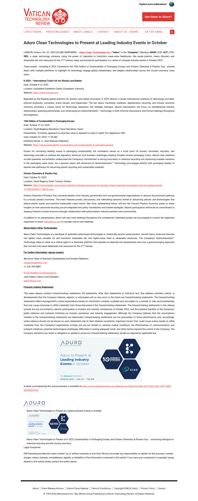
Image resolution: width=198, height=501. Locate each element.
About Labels (83, 31)
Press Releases (57, 31)
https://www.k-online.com (46, 92)
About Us (120, 31)
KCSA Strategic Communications (40, 273)
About (36, 488)
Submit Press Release (77, 488)
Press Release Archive (52, 488)
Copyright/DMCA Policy (126, 488)
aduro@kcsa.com (52, 221)
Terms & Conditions (101, 488)
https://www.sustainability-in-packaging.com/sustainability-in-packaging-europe (73, 145)
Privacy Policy (148, 488)
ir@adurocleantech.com (35, 262)
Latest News (32, 31)
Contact (103, 31)
